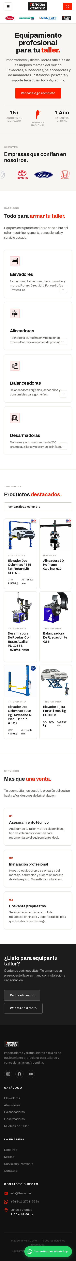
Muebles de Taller (16, 1126)
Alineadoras (12, 1105)
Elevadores (12, 1098)
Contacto (10, 1170)
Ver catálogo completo (38, 93)
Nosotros (10, 1149)
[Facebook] (19, 1074)
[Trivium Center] (37, 6)
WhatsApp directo (23, 1008)
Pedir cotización (22, 995)
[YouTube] (31, 1074)
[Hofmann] (26, 18)
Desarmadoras (14, 1119)
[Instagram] (8, 1074)
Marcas (9, 1156)
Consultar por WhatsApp (48, 1251)
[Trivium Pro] (66, 18)
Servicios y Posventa (18, 1164)
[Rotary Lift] (9, 18)
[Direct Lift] (48, 18)
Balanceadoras (14, 1112)
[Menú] (8, 6)
